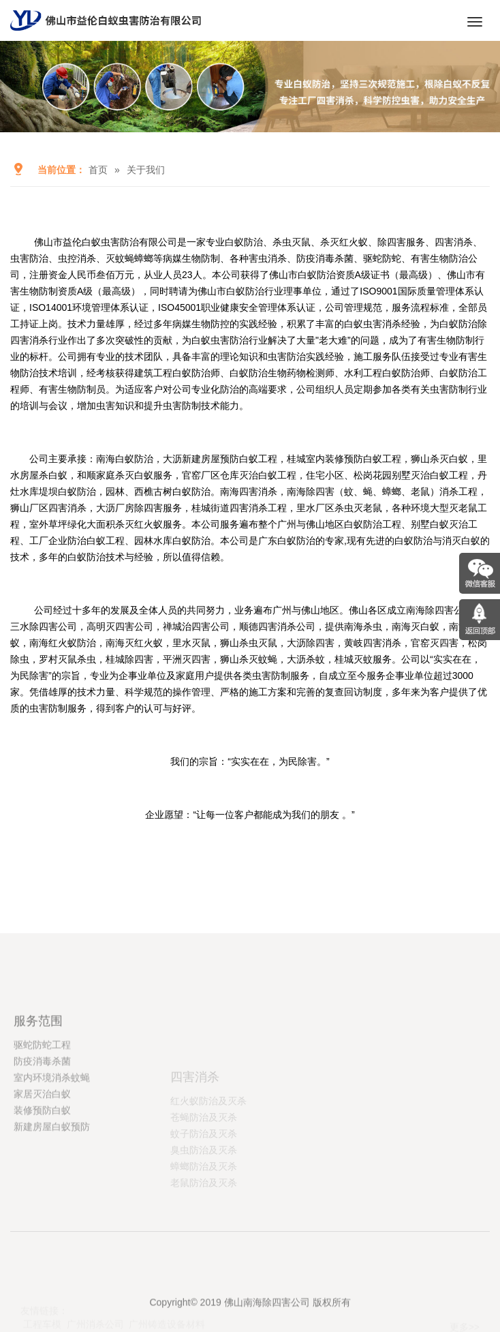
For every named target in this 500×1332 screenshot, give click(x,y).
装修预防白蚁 (42, 1186)
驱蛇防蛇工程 (42, 1121)
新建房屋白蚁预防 (52, 1203)
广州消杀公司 (95, 1298)
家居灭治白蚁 (42, 1170)
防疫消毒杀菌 (42, 1137)
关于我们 (146, 169)
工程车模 (42, 1298)
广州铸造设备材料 (167, 1298)
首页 (98, 169)
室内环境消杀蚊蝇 (52, 1154)
